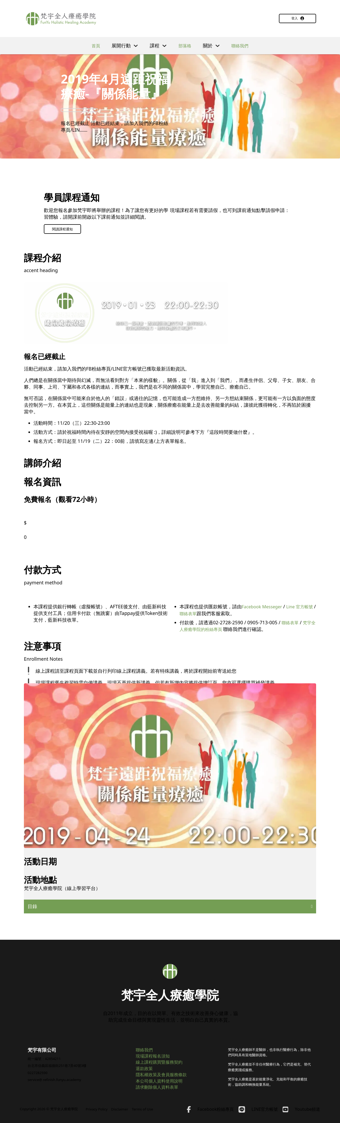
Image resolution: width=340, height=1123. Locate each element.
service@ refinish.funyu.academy (55, 1076)
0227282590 (38, 1069)
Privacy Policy (97, 1109)
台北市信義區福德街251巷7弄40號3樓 (57, 1062)
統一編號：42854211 (44, 1055)
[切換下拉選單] (134, 45)
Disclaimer (120, 1109)
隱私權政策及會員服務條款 (164, 1073)
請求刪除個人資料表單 (160, 1086)
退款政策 (145, 1066)
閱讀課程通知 (62, 228)
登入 (297, 18)
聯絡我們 (241, 45)
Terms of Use (144, 1109)
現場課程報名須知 (155, 1053)
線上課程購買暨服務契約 (162, 1060)
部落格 (184, 45)
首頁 (94, 45)
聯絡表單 (198, 613)
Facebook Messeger (264, 607)
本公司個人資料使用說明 (162, 1079)
